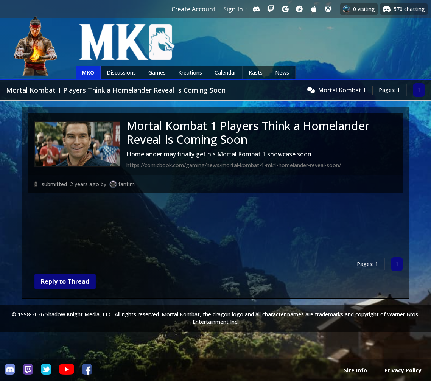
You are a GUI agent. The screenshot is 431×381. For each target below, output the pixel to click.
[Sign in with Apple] (313, 9)
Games (157, 72)
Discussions (121, 72)
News (282, 72)
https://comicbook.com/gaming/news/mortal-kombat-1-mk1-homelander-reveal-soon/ (233, 165)
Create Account (193, 9)
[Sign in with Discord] (256, 9)
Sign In (233, 9)
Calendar (225, 72)
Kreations (190, 72)
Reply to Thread (65, 281)
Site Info (355, 370)
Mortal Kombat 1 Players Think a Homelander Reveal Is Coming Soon (247, 132)
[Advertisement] (215, 226)
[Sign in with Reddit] (299, 9)
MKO (88, 72)
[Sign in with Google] (285, 9)
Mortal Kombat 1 (342, 90)
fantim (126, 184)
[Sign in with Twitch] (270, 9)
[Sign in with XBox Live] (328, 9)
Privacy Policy (403, 370)
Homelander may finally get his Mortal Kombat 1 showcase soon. (219, 154)
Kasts (256, 72)
